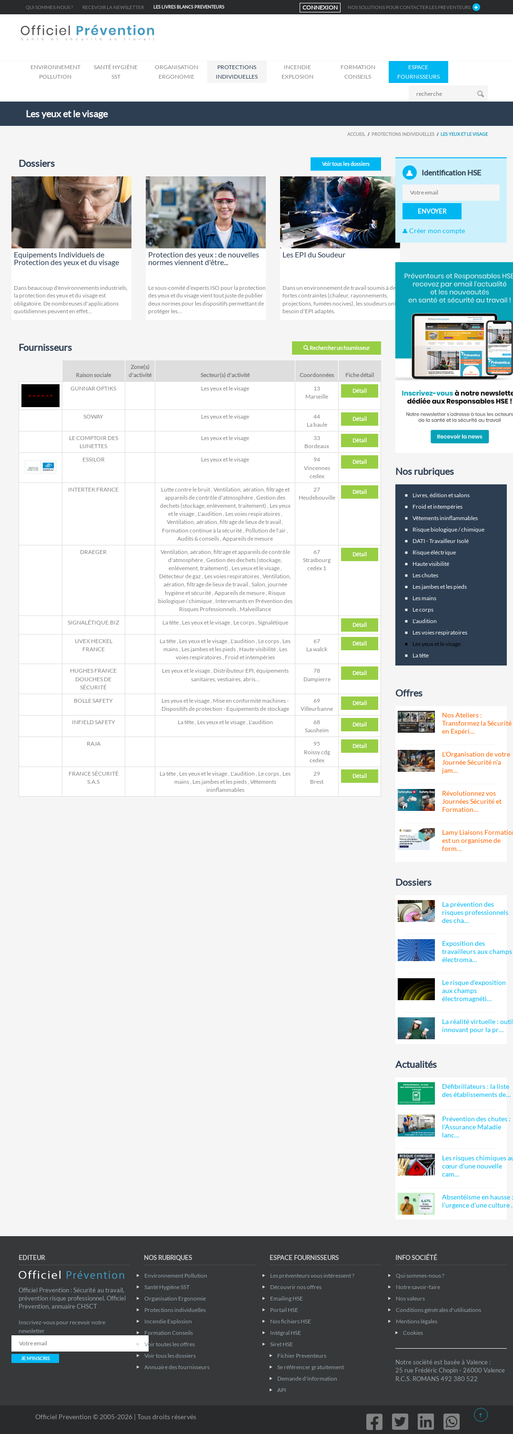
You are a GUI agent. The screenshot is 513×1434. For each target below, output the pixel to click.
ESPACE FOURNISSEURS (418, 71)
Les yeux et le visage (225, 388)
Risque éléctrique (434, 552)
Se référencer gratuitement (310, 1367)
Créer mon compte (433, 230)
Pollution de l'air (265, 530)
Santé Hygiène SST (116, 71)
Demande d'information (307, 1378)
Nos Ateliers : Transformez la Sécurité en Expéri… (477, 723)
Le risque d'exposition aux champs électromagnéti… (474, 990)
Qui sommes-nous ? (49, 7)
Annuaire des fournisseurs (177, 1367)
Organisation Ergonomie (176, 71)
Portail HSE (284, 1309)
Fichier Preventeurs (301, 1355)
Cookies (413, 1332)
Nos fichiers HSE (290, 1321)
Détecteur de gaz (180, 576)
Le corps (243, 622)
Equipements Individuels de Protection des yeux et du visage (66, 258)
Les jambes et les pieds (208, 649)
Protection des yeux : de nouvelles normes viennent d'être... (203, 258)
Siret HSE (281, 1344)
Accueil (356, 134)
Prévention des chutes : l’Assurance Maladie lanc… (476, 1127)
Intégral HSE (285, 1332)
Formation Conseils (358, 71)
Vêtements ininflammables (445, 518)
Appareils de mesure (247, 538)
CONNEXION (320, 7)
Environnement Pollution (55, 71)
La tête (170, 622)
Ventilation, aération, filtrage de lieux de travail (224, 521)
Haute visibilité (257, 649)
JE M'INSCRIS (35, 1358)
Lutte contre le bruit (185, 489)
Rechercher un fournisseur (336, 348)
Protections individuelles (237, 71)
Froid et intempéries (250, 657)
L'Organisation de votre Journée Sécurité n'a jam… (476, 762)
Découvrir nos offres (296, 1287)
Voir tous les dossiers (346, 164)
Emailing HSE (286, 1298)
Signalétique (273, 622)
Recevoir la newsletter (113, 7)
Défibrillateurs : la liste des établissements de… (476, 1090)
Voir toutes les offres (169, 1344)
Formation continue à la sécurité (202, 530)
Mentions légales (416, 1321)
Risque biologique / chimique (448, 529)
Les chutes (425, 575)
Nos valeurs (410, 1298)
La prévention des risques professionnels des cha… (475, 912)
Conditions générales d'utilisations (438, 1309)
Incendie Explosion (297, 71)
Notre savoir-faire (418, 1287)
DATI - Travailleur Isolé (440, 540)
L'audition (210, 513)
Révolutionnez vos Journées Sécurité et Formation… (472, 801)
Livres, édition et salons (441, 495)
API (281, 1389)
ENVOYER (432, 211)
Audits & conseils (198, 538)
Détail (359, 391)
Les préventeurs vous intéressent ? (312, 1275)
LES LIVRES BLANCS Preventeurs (188, 7)
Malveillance (255, 609)
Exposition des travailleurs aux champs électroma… (477, 951)
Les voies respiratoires (252, 513)
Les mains (424, 598)
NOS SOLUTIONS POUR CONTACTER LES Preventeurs (409, 7)
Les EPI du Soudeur (313, 254)
